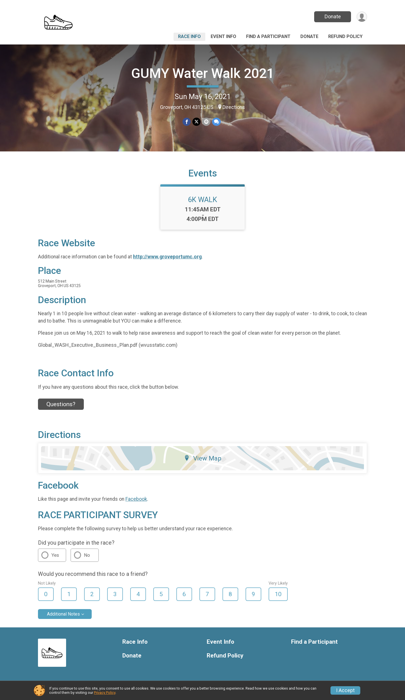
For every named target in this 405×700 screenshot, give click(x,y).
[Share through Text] (216, 122)
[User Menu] (362, 17)
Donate (333, 16)
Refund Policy (345, 36)
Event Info (223, 36)
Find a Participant (268, 36)
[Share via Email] (206, 122)
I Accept (345, 690)
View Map (202, 458)
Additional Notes (63, 614)
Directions (233, 107)
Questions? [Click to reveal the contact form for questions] (60, 404)
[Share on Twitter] (196, 122)
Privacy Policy (104, 692)
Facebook (136, 499)
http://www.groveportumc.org (167, 257)
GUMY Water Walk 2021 (202, 73)
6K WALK (202, 199)
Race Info (189, 36)
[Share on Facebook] (187, 122)
